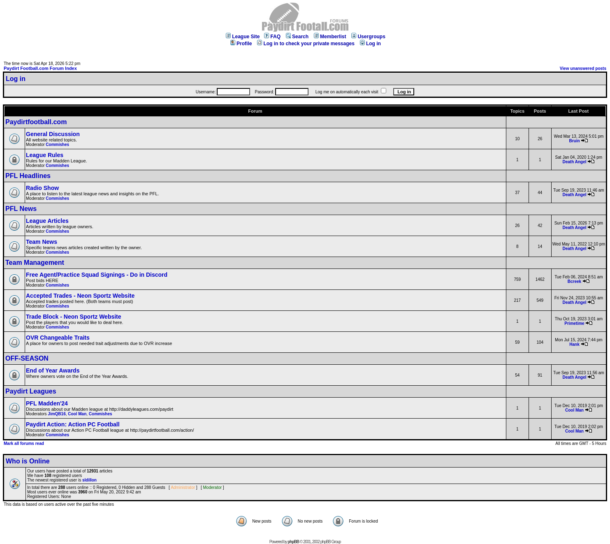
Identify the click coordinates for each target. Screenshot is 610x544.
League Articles (47, 221)
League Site (243, 36)
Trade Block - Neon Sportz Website (73, 316)
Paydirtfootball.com (36, 121)
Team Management (34, 262)
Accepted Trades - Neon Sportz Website (80, 295)
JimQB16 (56, 414)
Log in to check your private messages (305, 43)
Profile (241, 43)
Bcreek (574, 281)
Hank (574, 344)
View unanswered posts (583, 68)
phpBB (293, 541)
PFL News (21, 208)
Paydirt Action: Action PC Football (73, 424)
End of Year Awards (52, 370)
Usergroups (368, 36)
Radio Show (42, 188)
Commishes (57, 144)
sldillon (89, 480)
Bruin (574, 141)
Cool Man (77, 414)
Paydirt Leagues (30, 391)
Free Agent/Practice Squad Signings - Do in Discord (96, 274)
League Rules (44, 155)
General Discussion (53, 134)
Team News (41, 241)
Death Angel (575, 162)
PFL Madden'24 (47, 403)
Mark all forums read (24, 443)
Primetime (574, 323)
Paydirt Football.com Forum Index (40, 68)
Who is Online (28, 461)
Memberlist (330, 36)
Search (297, 36)
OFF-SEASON (27, 358)
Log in (370, 43)
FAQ (272, 36)
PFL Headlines (28, 175)
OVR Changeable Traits (58, 337)
